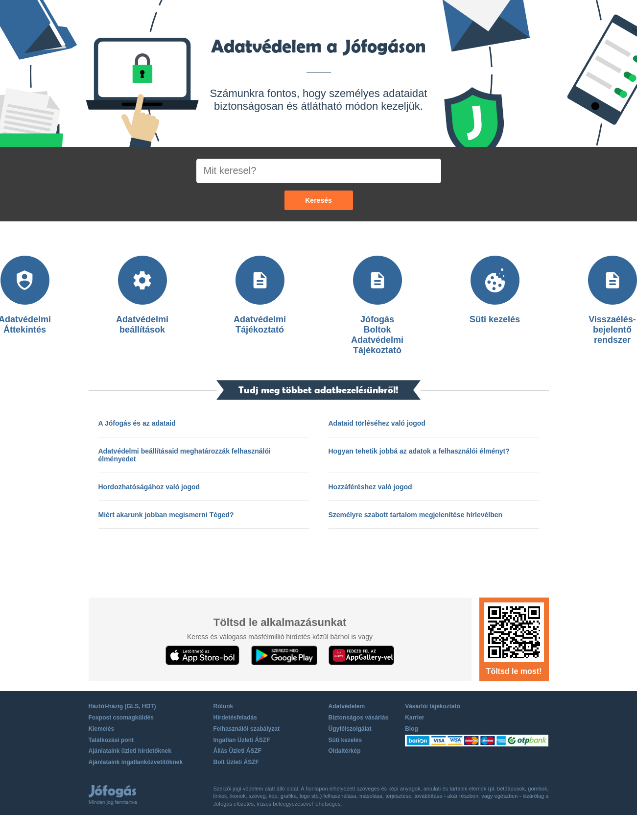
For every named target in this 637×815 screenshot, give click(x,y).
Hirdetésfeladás (235, 717)
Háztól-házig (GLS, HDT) (122, 706)
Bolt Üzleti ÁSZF (236, 762)
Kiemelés (102, 728)
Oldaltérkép (345, 750)
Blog (411, 728)
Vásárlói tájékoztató (432, 706)
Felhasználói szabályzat (246, 728)
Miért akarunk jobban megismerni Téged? (166, 515)
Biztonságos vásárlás (359, 717)
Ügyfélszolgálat (350, 728)
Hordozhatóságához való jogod (149, 487)
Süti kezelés (345, 740)
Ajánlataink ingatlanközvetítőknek (136, 762)
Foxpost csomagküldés (121, 717)
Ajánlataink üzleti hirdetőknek (130, 750)
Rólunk (223, 706)
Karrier (414, 717)
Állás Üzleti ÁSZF (237, 750)
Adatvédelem (347, 706)
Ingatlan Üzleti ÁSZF (241, 740)
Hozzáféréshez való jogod (370, 487)
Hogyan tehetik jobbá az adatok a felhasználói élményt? (419, 451)
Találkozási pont (111, 740)
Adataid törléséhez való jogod (377, 423)
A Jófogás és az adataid (137, 423)
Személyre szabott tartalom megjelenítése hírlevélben (416, 515)
